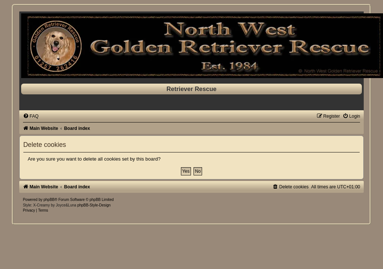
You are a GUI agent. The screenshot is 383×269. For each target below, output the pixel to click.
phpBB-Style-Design (93, 205)
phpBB (49, 200)
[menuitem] (31, 116)
